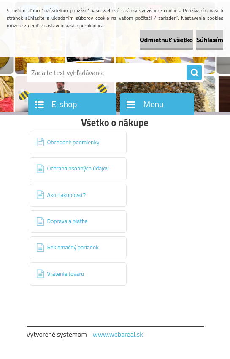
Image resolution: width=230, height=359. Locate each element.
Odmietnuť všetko (166, 40)
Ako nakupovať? (66, 195)
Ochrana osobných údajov (78, 168)
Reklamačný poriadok (73, 247)
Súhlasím (209, 40)
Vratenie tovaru (65, 274)
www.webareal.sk (117, 334)
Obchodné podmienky (73, 142)
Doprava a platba (67, 221)
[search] (194, 73)
